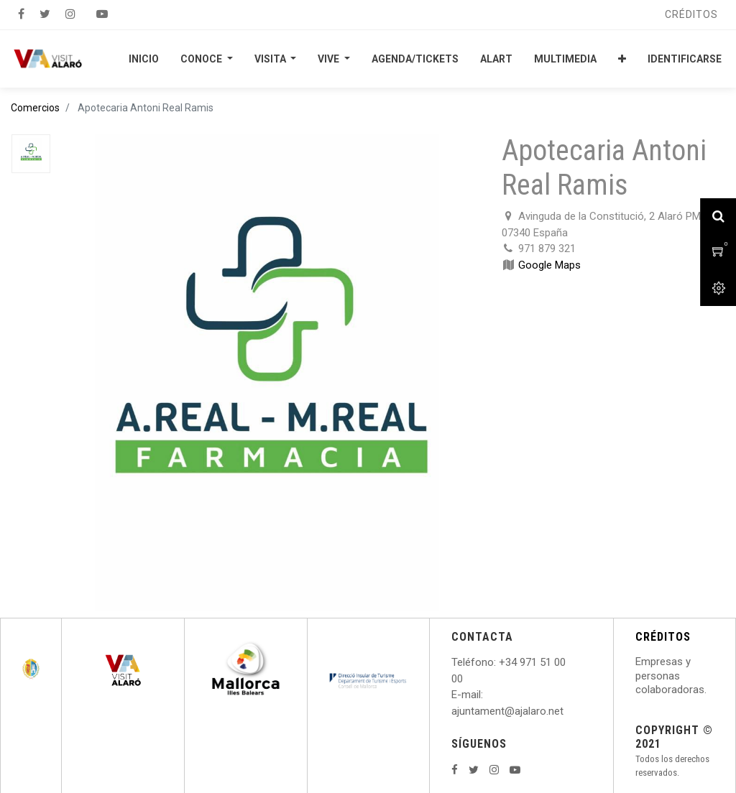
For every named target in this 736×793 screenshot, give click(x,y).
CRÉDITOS (663, 637)
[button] (622, 59)
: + (499, 662)
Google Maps (549, 265)
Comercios (35, 107)
